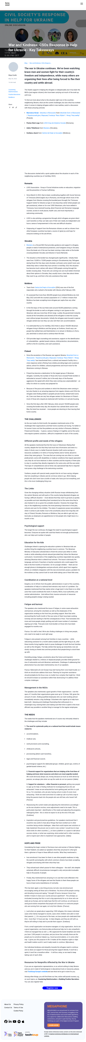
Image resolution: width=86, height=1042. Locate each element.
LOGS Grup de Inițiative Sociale (55, 123)
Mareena (46, 128)
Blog (26, 63)
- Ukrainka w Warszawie (41, 113)
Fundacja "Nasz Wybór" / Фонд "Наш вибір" (64, 115)
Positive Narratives (14, 94)
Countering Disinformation (13, 90)
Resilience (12, 97)
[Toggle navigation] (81, 4)
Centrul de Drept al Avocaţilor (52, 133)
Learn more (53, 1025)
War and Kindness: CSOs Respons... (41, 63)
